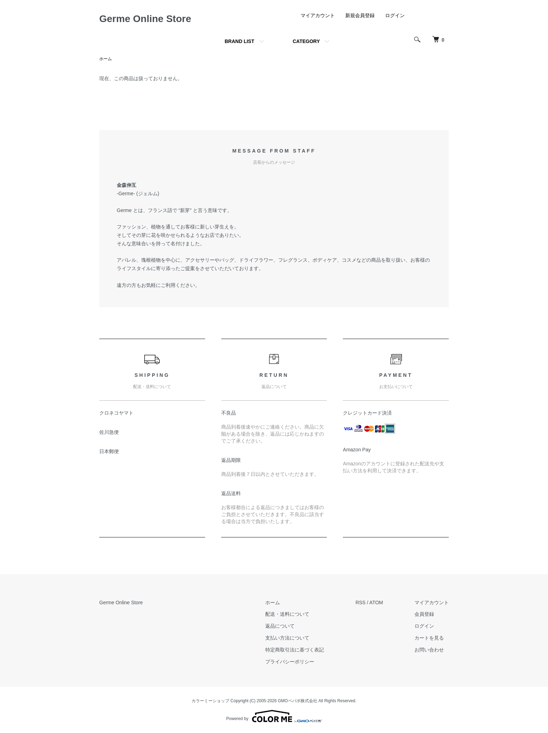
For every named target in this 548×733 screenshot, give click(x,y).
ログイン (395, 15)
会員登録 (424, 614)
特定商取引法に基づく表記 (294, 650)
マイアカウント (318, 15)
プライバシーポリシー (289, 661)
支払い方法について (287, 638)
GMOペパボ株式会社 (297, 700)
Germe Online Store (145, 18)
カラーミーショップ (210, 700)
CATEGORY (306, 41)
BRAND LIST (239, 41)
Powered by (274, 716)
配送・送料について (287, 614)
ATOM (376, 602)
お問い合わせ (429, 650)
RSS (360, 602)
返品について (280, 626)
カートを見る (429, 638)
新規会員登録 (360, 15)
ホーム (105, 58)
